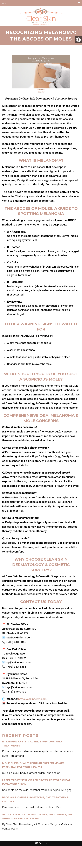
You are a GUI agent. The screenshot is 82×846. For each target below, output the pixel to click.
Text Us (41, 843)
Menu (4, 3)
